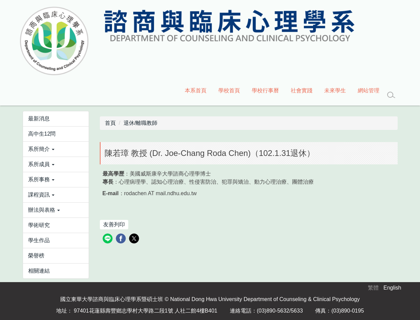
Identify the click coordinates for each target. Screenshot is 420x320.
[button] (56, 149)
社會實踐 (301, 90)
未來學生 (335, 90)
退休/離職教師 (140, 123)
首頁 (110, 123)
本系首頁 (195, 90)
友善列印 (114, 224)
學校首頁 (229, 90)
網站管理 (368, 90)
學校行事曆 (265, 90)
